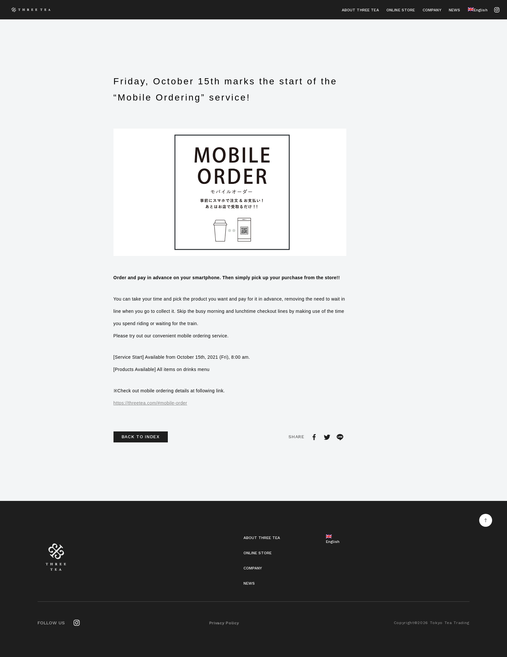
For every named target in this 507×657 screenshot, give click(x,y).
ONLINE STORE (400, 10)
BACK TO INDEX (141, 436)
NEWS (454, 10)
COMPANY (432, 10)
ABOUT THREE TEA (360, 10)
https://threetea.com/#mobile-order (150, 403)
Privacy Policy (224, 623)
